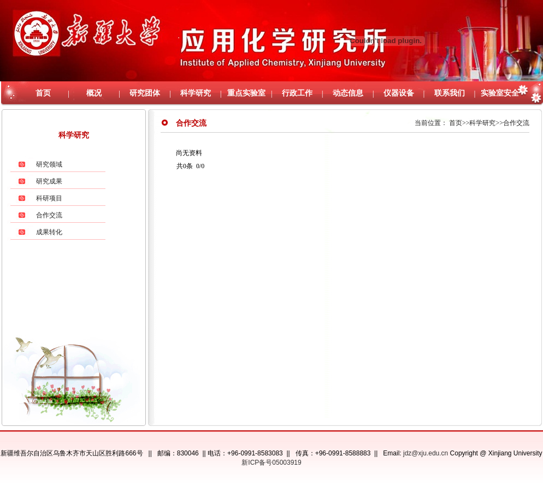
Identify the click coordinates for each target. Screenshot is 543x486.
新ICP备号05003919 (271, 462)
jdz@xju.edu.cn (425, 453)
